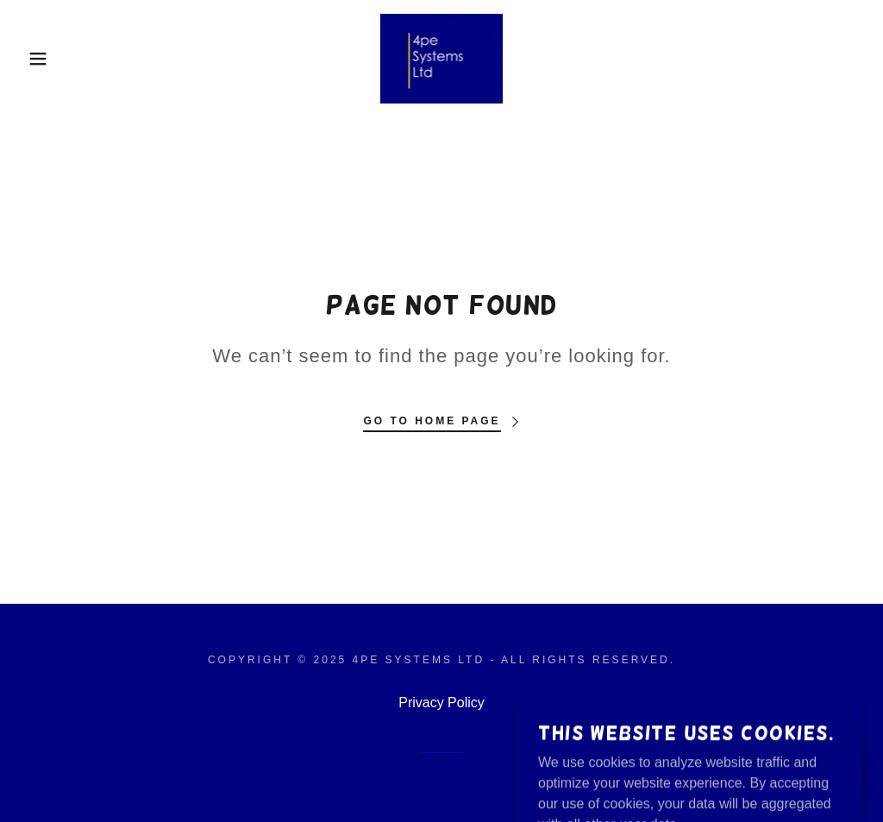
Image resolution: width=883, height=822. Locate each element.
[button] (44, 58)
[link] (441, 57)
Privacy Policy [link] (441, 702)
